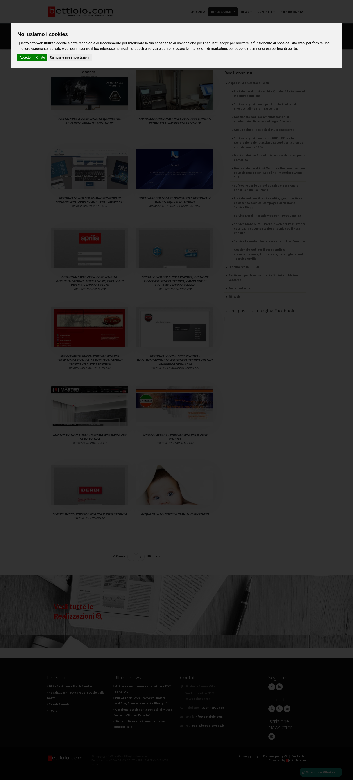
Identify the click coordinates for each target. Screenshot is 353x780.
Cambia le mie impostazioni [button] (69, 57)
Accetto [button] (25, 57)
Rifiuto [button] (40, 57)
